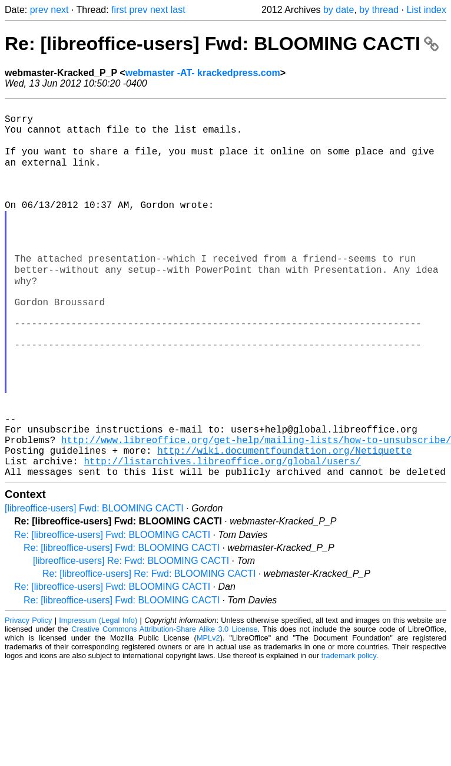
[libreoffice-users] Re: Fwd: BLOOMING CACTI (131, 640)
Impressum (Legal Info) (98, 699)
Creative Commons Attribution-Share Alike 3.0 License (164, 708)
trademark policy (348, 735)
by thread (379, 10)
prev (39, 10)
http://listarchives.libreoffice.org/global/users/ (222, 537)
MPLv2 (208, 717)
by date (338, 10)
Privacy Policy (28, 699)
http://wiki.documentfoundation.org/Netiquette (284, 525)
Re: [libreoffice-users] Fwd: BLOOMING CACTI (222, 43)
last (178, 10)
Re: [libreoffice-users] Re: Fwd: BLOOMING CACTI (149, 653)
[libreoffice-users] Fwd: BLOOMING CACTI (94, 588)
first (119, 10)
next (59, 10)
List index (426, 10)
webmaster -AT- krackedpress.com (202, 73)
